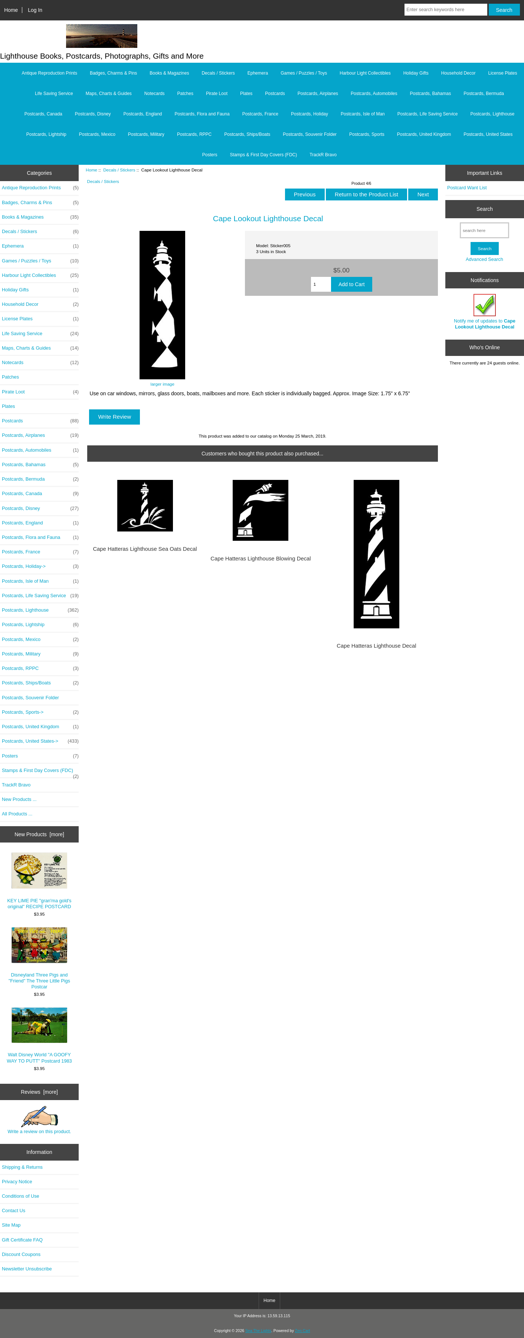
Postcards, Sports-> (40, 712)
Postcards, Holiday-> (40, 566)
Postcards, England (142, 114)
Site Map (11, 1225)
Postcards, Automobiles (374, 93)
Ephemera (258, 73)
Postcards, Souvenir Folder (310, 134)
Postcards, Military (146, 134)
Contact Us (13, 1210)
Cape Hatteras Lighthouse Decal (376, 646)
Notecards (154, 93)
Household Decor (458, 73)
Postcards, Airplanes (318, 93)
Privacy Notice (17, 1181)
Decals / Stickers (119, 169)
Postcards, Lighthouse (493, 114)
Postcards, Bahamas (430, 93)
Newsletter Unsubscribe (27, 1269)
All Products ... (17, 814)
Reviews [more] (39, 1092)
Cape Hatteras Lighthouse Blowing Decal (260, 559)
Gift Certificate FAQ (22, 1240)
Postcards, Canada (43, 114)
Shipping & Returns (22, 1167)
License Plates (502, 73)
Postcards (275, 93)
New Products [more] (39, 834)
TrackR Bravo (323, 154)
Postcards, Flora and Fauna (202, 114)
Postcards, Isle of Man (363, 114)
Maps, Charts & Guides (109, 93)
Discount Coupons (21, 1254)
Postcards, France (260, 114)
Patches (185, 93)
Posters (209, 154)
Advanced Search (484, 259)
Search (484, 209)
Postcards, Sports (366, 134)
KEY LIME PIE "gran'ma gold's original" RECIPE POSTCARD (39, 881)
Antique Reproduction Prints (49, 73)
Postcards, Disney (93, 114)
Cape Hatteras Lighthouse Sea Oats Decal (145, 549)
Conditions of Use (20, 1196)
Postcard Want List (467, 187)
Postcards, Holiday (309, 114)
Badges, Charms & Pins (113, 73)
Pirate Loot (216, 93)
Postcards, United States (488, 134)
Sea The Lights (258, 1331)
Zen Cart (302, 1331)
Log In (35, 10)
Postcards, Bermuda (484, 93)
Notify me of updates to (484, 311)
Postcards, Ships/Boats (247, 134)
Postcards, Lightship (46, 134)
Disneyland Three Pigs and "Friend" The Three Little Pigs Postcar (39, 958)
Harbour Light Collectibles (365, 73)
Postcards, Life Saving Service (427, 114)
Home (11, 10)
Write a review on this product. (39, 1120)
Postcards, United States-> (40, 741)
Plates (246, 93)
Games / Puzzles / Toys (304, 73)
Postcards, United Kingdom (424, 134)
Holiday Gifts (416, 73)
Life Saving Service (54, 93)
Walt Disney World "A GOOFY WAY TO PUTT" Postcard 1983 (39, 1035)
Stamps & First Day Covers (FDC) (263, 154)
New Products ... (19, 799)
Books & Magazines (169, 73)
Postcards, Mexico (97, 134)
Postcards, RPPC (194, 134)
